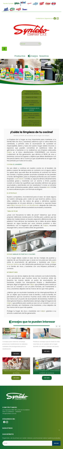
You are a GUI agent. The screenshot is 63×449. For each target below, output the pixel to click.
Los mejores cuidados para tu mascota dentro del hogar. (31, 115)
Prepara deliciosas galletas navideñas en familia (31, 103)
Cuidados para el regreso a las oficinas (31, 93)
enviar (56, 443)
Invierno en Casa (31, 97)
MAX (48, 187)
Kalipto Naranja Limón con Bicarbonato (24, 205)
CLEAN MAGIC (19, 179)
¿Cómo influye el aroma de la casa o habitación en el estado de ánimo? (31, 123)
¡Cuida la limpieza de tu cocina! (31, 109)
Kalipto (9, 152)
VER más (16, 354)
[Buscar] (30, 44)
